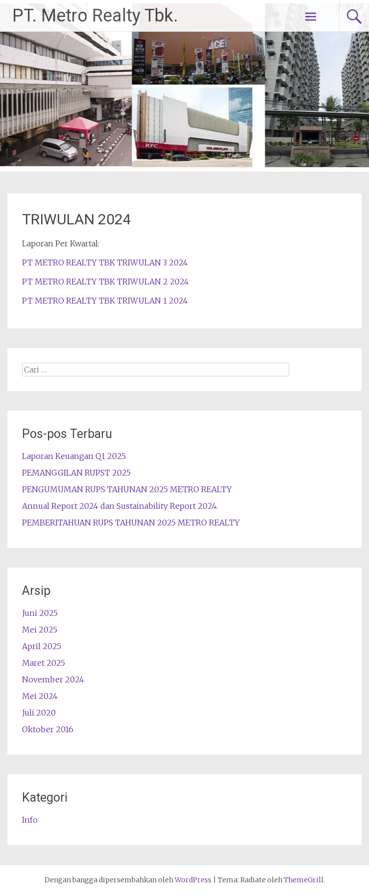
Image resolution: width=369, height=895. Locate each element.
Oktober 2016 (47, 729)
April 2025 (41, 646)
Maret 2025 (43, 663)
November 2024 (53, 679)
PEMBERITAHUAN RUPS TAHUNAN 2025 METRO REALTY (131, 522)
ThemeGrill (303, 879)
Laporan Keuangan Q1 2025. (74, 456)
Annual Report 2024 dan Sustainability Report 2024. (120, 506)
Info (30, 820)
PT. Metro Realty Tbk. (95, 15)
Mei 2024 (40, 696)
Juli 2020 (39, 713)
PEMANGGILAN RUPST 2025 (76, 473)
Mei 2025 (39, 629)
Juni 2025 (40, 613)
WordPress (193, 879)
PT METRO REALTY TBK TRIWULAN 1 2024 (105, 301)
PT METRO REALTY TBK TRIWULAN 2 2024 (105, 281)
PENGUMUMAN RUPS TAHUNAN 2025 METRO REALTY (127, 489)
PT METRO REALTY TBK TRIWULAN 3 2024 (105, 262)
